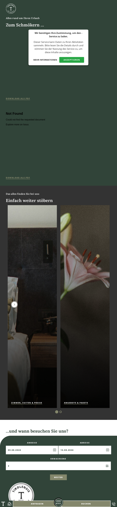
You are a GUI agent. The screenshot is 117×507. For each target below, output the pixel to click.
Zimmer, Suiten (26, 402)
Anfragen (37, 503)
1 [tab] (56, 411)
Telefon (114, 504)
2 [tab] (60, 412)
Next (14, 304)
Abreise (84, 447)
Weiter (58, 477)
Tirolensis (3, 504)
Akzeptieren (72, 59)
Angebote (9, 504)
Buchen (86, 503)
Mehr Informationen (45, 59)
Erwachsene (58, 463)
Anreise (32, 447)
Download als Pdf (18, 98)
